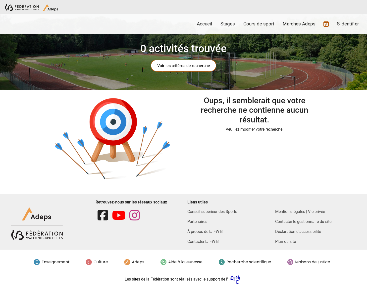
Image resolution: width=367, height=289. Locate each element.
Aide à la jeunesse (185, 262)
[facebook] (103, 215)
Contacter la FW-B (203, 241)
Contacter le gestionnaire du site (303, 221)
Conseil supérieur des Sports (212, 211)
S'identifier (348, 24)
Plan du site (285, 241)
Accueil (204, 24)
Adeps (138, 262)
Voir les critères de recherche (183, 65)
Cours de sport (258, 24)
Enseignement (56, 262)
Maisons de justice (312, 262)
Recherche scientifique (248, 262)
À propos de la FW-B (205, 231)
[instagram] (134, 215)
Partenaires (197, 221)
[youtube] (118, 215)
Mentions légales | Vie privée (300, 211)
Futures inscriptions (326, 24)
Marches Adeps (299, 24)
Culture (101, 262)
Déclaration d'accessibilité (298, 231)
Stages (227, 24)
